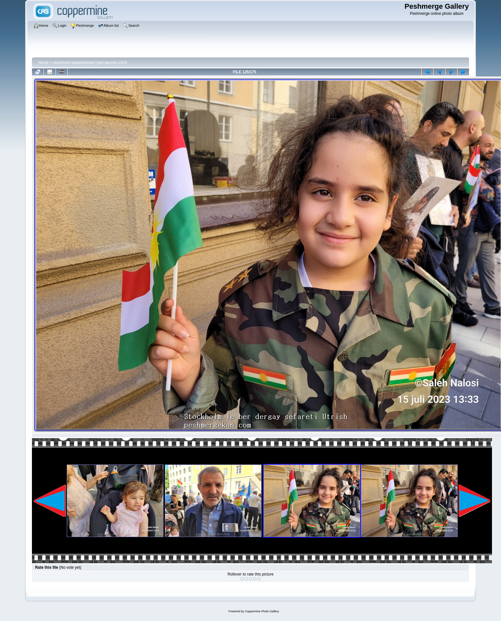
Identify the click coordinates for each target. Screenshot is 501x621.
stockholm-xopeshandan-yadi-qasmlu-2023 (90, 62)
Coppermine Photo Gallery (262, 611)
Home (43, 62)
